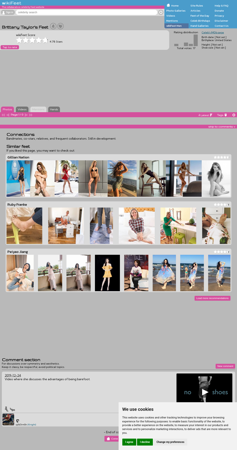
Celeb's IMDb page (213, 32)
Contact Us (221, 26)
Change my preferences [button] (170, 441)
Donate (219, 11)
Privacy (219, 16)
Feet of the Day (199, 16)
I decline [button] (145, 441)
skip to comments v (221, 126)
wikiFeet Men (174, 26)
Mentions (172, 21)
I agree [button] (129, 441)
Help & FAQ (221, 6)
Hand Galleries (199, 26)
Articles (195, 11)
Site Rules (196, 6)
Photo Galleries (175, 11)
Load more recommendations (212, 298)
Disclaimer (221, 21)
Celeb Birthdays (200, 21)
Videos (170, 16)
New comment (225, 366)
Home (175, 6)
